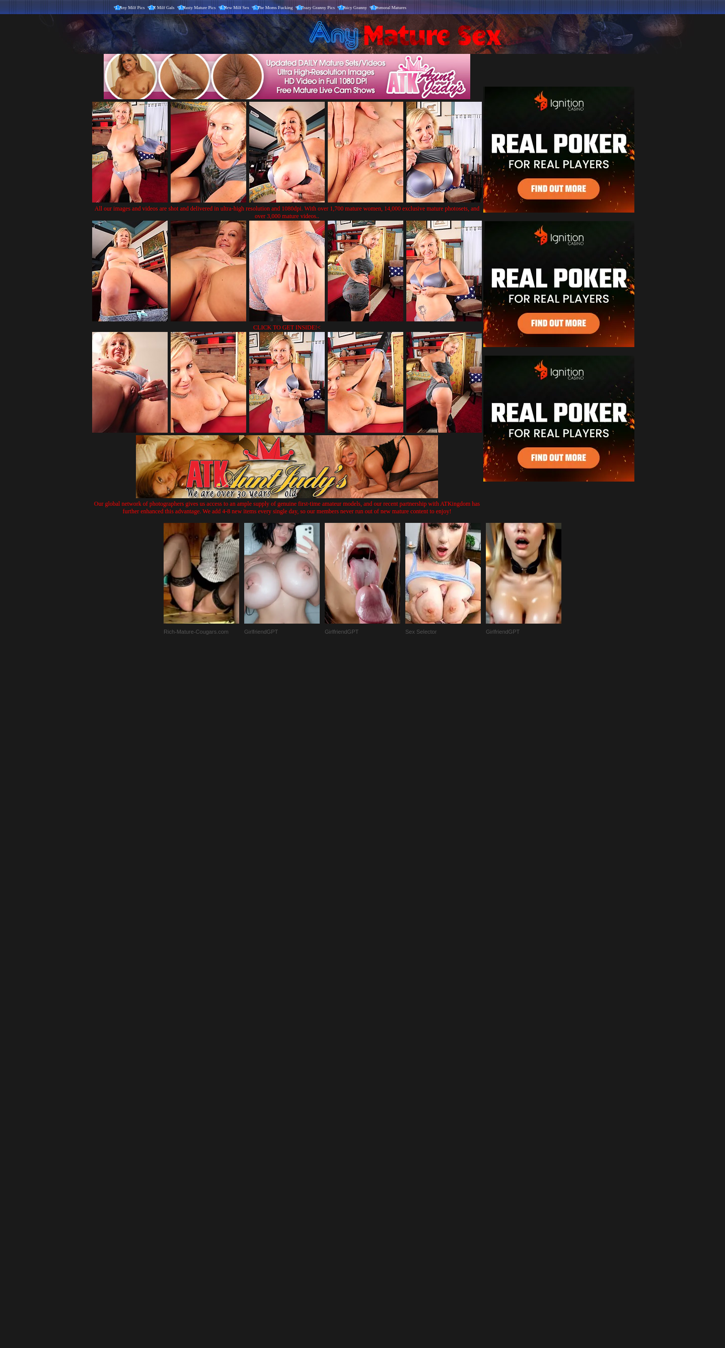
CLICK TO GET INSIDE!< (287, 327)
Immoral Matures (390, 7)
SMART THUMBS (380, 1137)
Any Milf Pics (132, 7)
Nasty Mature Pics (199, 7)
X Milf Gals (164, 7)
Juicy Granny (355, 7)
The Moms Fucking (275, 7)
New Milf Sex (236, 7)
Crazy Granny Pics (318, 7)
